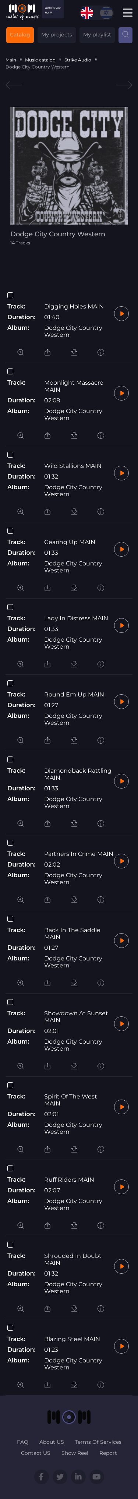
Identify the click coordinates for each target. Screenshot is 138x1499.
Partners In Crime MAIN (78, 853)
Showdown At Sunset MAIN (76, 1017)
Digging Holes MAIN (74, 306)
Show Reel (74, 1453)
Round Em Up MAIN (74, 694)
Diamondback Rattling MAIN (78, 774)
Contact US (35, 1453)
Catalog (20, 34)
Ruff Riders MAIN (69, 1179)
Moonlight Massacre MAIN (73, 386)
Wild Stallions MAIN (73, 465)
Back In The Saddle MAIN (72, 934)
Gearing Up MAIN (69, 542)
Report (108, 1453)
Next (124, 85)
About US (51, 1442)
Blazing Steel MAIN (72, 1339)
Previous (14, 85)
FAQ (22, 1442)
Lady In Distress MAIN (76, 618)
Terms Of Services (98, 1442)
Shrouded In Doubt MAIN (73, 1259)
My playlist (97, 34)
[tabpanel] (69, 176)
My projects (56, 34)
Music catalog (40, 60)
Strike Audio (77, 60)
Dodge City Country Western (73, 331)
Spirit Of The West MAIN (70, 1100)
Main (11, 60)
